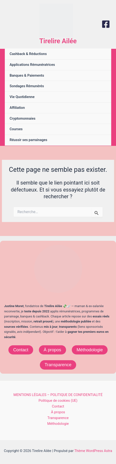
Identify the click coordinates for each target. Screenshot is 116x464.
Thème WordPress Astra (93, 451)
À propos (52, 349)
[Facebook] (105, 24)
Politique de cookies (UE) (58, 400)
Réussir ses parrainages (28, 140)
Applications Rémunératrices (32, 64)
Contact (20, 349)
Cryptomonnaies (22, 118)
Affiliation (17, 107)
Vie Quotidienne (22, 97)
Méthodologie (90, 349)
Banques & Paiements (27, 75)
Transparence (58, 364)
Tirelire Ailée (58, 41)
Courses (16, 129)
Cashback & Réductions (28, 54)
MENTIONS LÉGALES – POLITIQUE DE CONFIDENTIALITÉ (58, 395)
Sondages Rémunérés (27, 86)
